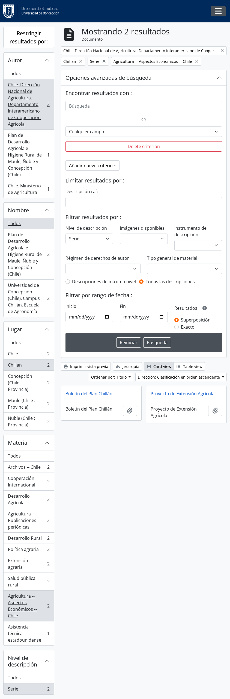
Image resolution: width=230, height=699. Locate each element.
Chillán (29, 366)
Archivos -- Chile (29, 468)
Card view (159, 366)
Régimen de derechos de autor (97, 258)
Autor (15, 60)
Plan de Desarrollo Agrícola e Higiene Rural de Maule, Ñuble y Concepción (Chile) (29, 155)
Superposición (196, 320)
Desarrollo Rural (29, 539)
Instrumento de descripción (190, 231)
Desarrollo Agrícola (29, 499)
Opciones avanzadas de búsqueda (108, 77)
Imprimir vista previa (86, 366)
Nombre (18, 210)
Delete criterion (144, 146)
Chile (29, 354)
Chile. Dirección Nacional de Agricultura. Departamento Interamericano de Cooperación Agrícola (29, 104)
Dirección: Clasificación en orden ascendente (179, 377)
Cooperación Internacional (29, 481)
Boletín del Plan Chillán (88, 394)
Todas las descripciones (170, 282)
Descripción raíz (82, 191)
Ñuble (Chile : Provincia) (29, 421)
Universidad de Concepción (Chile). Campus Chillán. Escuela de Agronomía (29, 298)
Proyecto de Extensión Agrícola (182, 394)
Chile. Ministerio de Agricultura (29, 189)
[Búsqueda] (143, 106)
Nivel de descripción (22, 661)
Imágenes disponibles (142, 228)
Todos (14, 73)
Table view (189, 366)
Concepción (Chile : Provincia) (29, 382)
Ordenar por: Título (109, 377)
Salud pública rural (29, 581)
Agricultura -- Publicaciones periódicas (29, 520)
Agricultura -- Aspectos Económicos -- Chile (29, 606)
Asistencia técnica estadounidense (29, 633)
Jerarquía (127, 366)
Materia (17, 442)
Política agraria (29, 550)
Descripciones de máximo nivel (104, 282)
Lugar (15, 329)
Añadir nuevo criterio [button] (91, 166)
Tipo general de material (172, 258)
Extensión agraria (29, 564)
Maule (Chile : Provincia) (29, 403)
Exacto (188, 327)
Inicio (70, 306)
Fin (123, 306)
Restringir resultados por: (29, 37)
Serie (29, 690)
